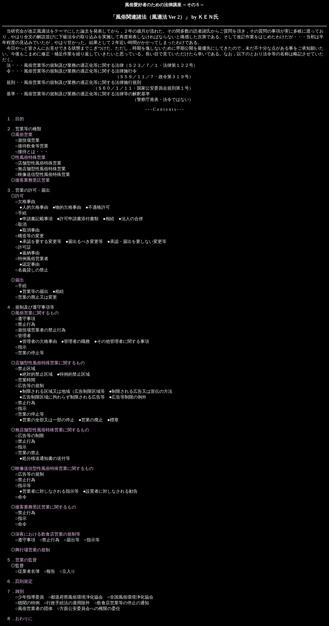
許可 (19, 196)
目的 (19, 118)
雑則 (19, 591)
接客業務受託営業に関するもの (45, 507)
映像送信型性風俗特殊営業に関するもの (54, 468)
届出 (19, 280)
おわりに (24, 618)
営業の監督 (26, 560)
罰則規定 (24, 581)
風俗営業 (24, 134)
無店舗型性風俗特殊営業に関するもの (52, 430)
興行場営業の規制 (32, 550)
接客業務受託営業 (32, 180)
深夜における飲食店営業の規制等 (47, 534)
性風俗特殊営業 (30, 157)
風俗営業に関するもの (37, 313)
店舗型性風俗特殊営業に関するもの (50, 363)
